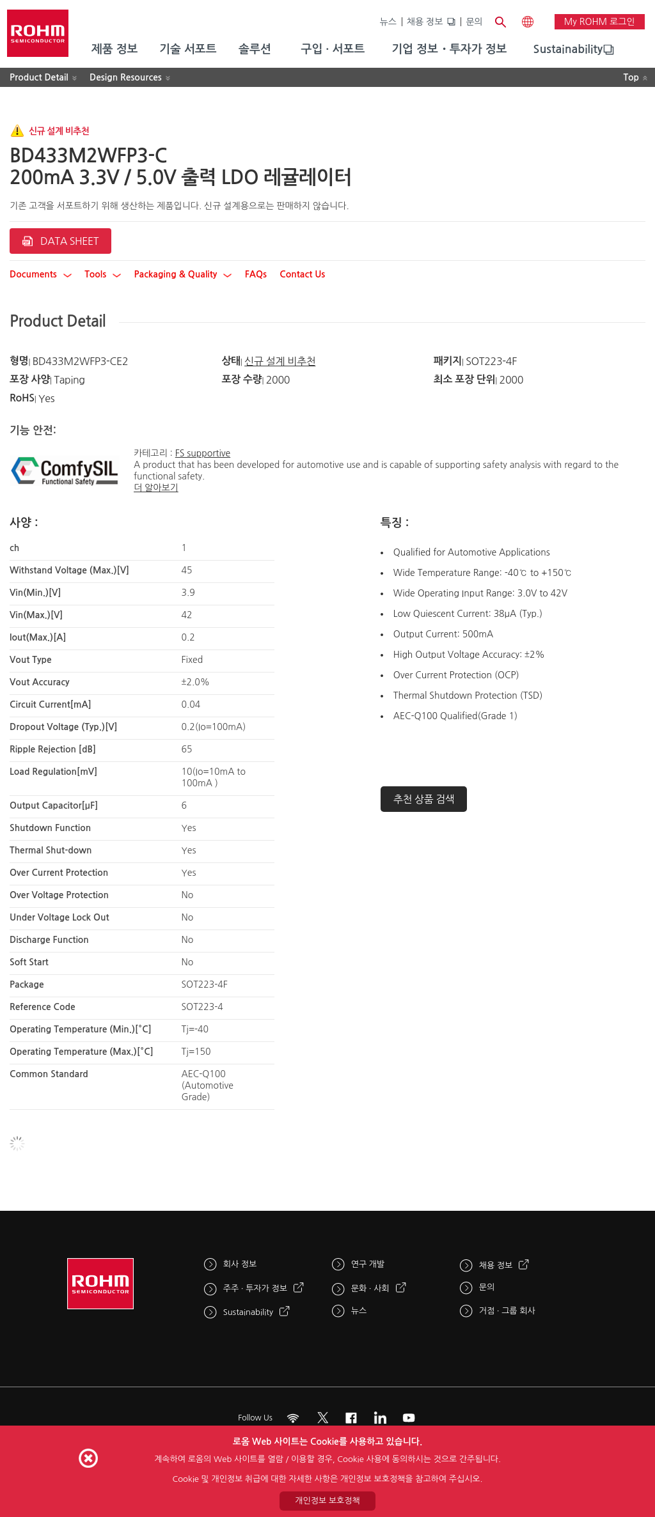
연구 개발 (368, 1264)
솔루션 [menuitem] (255, 49)
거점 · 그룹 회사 (507, 1311)
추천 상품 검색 (424, 799)
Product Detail (39, 77)
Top (631, 77)
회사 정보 (240, 1264)
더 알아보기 (156, 487)
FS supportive (202, 453)
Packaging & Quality (183, 274)
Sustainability (568, 49)
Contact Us (302, 274)
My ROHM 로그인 (599, 21)
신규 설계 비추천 (279, 361)
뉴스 (388, 21)
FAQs (256, 274)
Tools (102, 274)
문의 (474, 21)
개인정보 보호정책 (327, 1501)
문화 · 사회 (370, 1288)
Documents (41, 274)
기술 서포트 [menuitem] (188, 49)
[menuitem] (568, 50)
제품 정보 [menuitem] (114, 49)
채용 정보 (425, 21)
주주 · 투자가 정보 (255, 1288)
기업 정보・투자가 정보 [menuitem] (449, 49)
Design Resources (126, 77)
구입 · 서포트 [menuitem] (333, 49)
